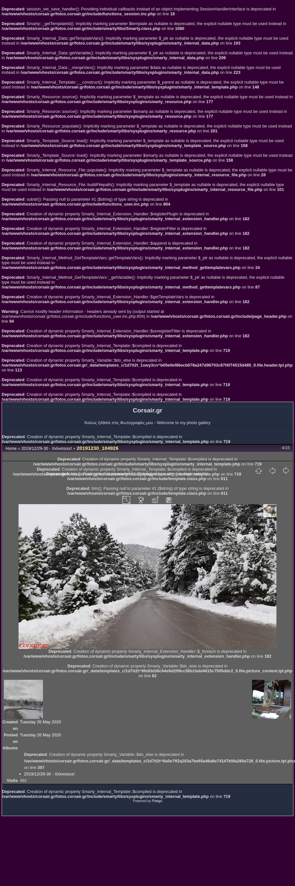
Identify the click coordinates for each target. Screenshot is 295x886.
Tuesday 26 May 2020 (40, 721)
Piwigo (157, 801)
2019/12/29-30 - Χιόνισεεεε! (47, 448)
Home (11, 448)
